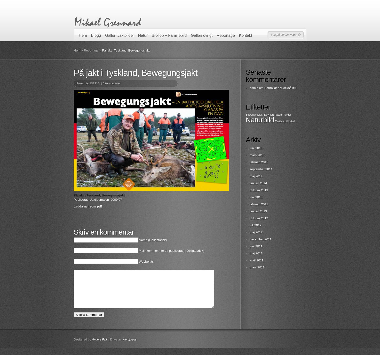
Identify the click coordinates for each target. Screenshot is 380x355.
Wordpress (129, 346)
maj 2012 (256, 232)
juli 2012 (255, 225)
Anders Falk (100, 346)
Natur (143, 35)
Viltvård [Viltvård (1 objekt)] (290, 121)
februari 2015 (259, 162)
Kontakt (245, 35)
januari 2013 (258, 211)
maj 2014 (256, 176)
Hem (83, 35)
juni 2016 (256, 148)
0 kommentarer (111, 83)
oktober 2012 (259, 218)
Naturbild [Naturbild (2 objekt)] (260, 120)
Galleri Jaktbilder (119, 35)
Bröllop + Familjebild (169, 35)
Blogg (96, 35)
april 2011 (256, 260)
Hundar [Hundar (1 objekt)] (287, 114)
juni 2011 (256, 246)
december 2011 (260, 239)
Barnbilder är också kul (280, 88)
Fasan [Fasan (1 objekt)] (278, 114)
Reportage (226, 35)
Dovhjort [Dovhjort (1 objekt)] (269, 114)
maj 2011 (256, 253)
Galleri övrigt (202, 35)
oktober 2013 (259, 190)
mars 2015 (257, 155)
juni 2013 (256, 197)
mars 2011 (257, 267)
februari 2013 (259, 204)
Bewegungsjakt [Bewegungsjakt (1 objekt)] (254, 114)
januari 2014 (258, 183)
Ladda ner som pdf (88, 206)
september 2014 (261, 169)
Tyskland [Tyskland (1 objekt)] (280, 121)
